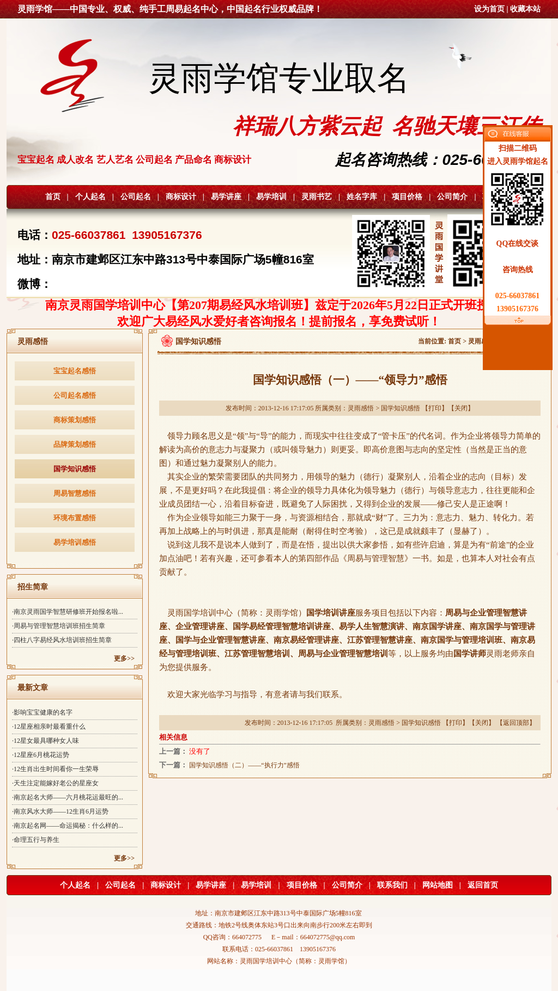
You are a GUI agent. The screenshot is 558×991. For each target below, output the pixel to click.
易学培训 (271, 197)
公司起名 (135, 197)
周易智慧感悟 (74, 493)
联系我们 (392, 885)
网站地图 (437, 885)
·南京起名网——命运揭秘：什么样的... (67, 825)
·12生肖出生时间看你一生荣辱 (55, 769)
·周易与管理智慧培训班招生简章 (58, 626)
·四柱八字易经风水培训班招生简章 (62, 640)
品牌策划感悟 (74, 444)
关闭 (461, 408)
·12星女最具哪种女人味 (45, 740)
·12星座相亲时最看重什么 (49, 726)
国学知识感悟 (74, 469)
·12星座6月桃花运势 (40, 755)
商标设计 (181, 197)
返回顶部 (516, 723)
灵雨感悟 (481, 341)
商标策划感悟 (74, 420)
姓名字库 (362, 197)
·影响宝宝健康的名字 (42, 712)
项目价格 (407, 197)
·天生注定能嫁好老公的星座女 (55, 783)
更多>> (124, 658)
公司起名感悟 (74, 395)
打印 (434, 408)
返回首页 (483, 885)
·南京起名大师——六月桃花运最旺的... (67, 797)
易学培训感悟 (74, 542)
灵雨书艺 (316, 197)
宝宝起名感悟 (74, 371)
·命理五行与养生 (35, 840)
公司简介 (452, 197)
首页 (52, 197)
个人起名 (90, 197)
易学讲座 (226, 197)
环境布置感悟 (74, 518)
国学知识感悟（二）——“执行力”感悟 (244, 765)
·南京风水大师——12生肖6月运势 (60, 811)
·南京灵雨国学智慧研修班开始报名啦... (67, 611)
